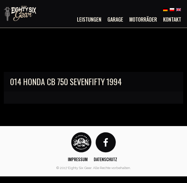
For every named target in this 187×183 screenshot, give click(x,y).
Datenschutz (105, 159)
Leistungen (89, 19)
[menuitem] (90, 19)
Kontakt (172, 19)
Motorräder (143, 19)
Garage (115, 19)
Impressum (78, 159)
